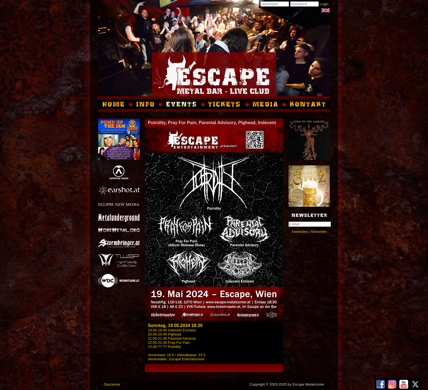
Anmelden (299, 232)
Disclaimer (112, 384)
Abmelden (319, 232)
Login (324, 4)
